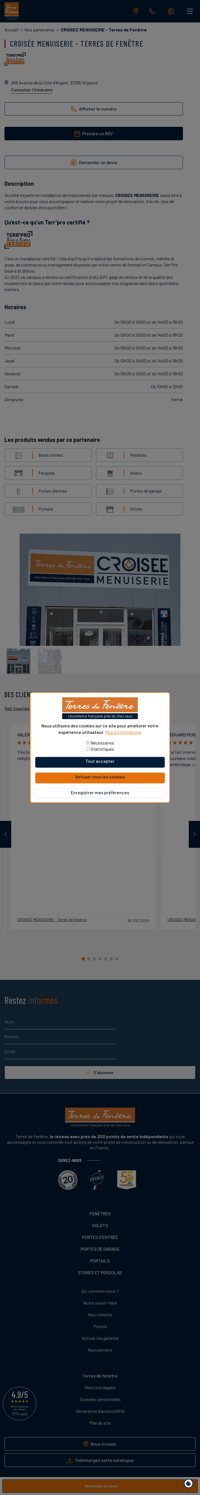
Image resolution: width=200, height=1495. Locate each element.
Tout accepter (100, 761)
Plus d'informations (123, 732)
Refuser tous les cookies (100, 776)
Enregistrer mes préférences (100, 792)
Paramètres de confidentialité (190, 1484)
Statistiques (102, 749)
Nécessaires (102, 742)
